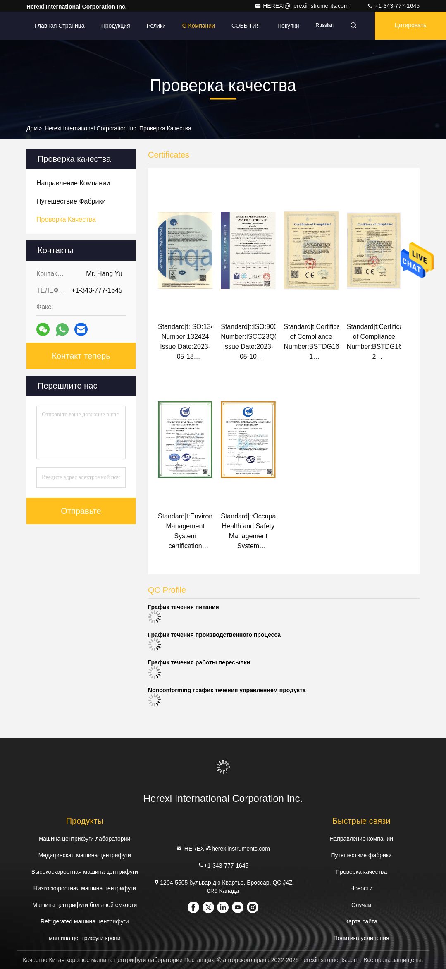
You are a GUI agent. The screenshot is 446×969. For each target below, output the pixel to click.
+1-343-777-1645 (393, 5)
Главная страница (60, 25)
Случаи (361, 905)
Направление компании (361, 838)
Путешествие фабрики (361, 855)
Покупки (288, 25)
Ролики (156, 25)
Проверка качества (361, 871)
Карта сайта (361, 921)
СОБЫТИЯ (246, 25)
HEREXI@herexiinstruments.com (302, 5)
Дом (32, 128)
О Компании (198, 25)
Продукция (115, 25)
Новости (361, 888)
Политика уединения (361, 938)
